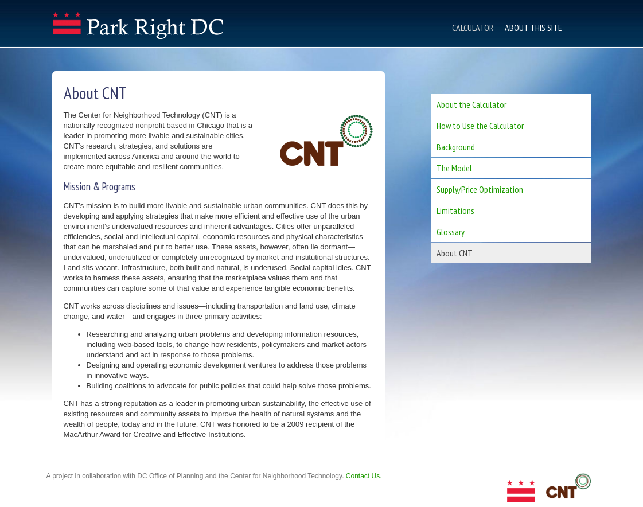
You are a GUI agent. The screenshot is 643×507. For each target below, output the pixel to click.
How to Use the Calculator (480, 125)
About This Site (533, 27)
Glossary (451, 231)
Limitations (455, 210)
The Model (454, 168)
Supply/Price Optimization (480, 189)
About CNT (455, 253)
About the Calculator (471, 104)
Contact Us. (364, 476)
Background (456, 147)
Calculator (472, 27)
